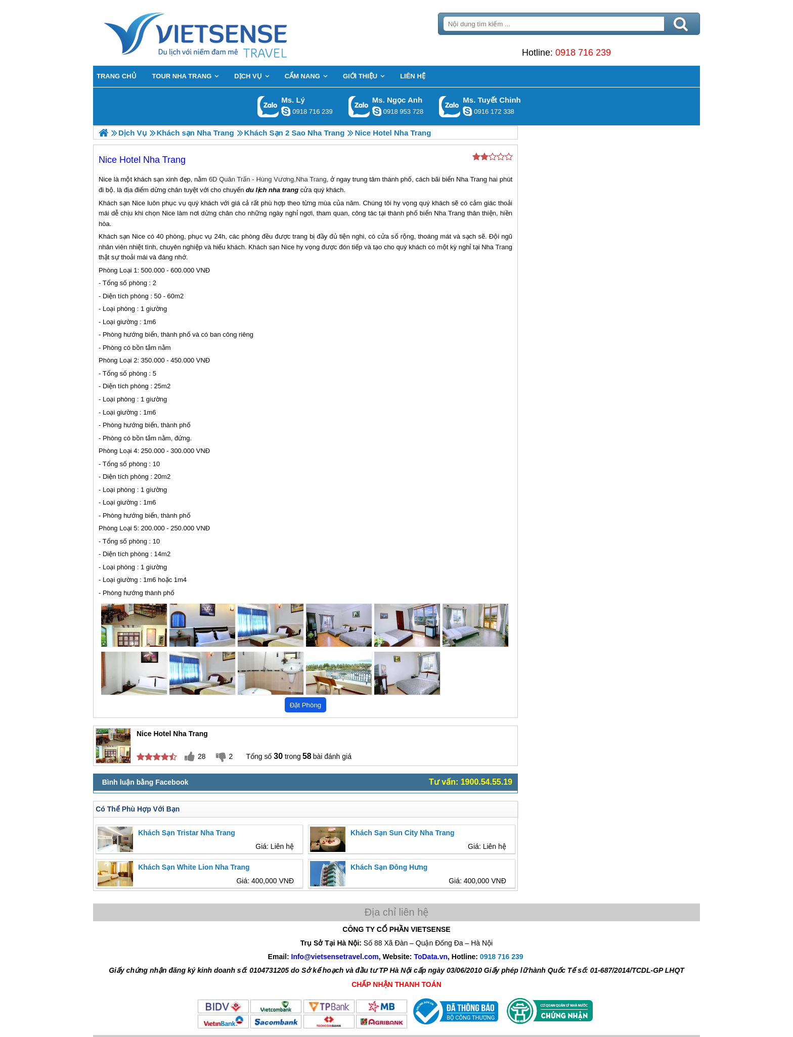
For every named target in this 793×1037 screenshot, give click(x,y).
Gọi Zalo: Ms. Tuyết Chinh (449, 106)
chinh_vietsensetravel (467, 111)
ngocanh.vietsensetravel (377, 111)
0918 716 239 (583, 53)
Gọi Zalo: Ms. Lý (268, 106)
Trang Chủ (220, 33)
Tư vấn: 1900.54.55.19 (470, 782)
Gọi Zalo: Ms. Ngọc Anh (359, 106)
